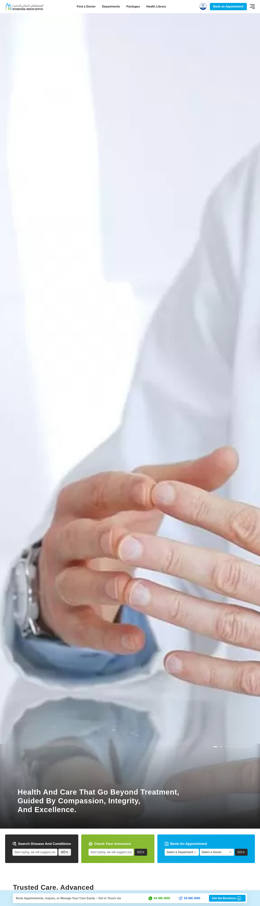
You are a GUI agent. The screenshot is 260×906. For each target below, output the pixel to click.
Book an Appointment (228, 6)
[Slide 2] (226, 746)
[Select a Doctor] (217, 852)
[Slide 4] (237, 746)
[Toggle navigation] (252, 6)
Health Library (156, 6)
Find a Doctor (86, 6)
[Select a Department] (182, 852)
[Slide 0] (215, 746)
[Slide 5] (243, 746)
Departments (111, 6)
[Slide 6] (248, 746)
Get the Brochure (227, 898)
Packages (133, 6)
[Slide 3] (232, 746)
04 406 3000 (159, 898)
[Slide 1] (221, 746)
